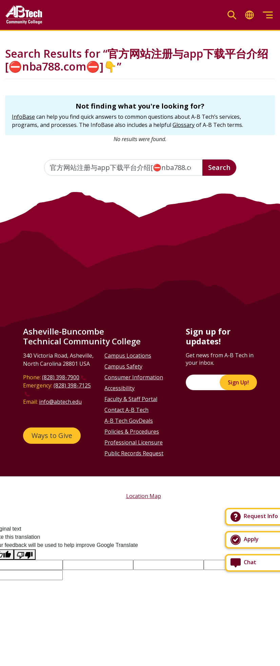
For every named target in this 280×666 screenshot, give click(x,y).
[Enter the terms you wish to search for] (123, 167)
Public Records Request (133, 453)
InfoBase (23, 116)
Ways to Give (52, 435)
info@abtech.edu (60, 401)
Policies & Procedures (131, 431)
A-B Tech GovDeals (128, 420)
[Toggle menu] (267, 15)
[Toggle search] (232, 15)
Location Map (143, 496)
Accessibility (119, 388)
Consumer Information (133, 377)
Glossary (184, 125)
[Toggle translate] (249, 15)
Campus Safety (123, 366)
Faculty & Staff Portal (130, 399)
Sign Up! (238, 382)
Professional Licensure (133, 442)
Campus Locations (127, 355)
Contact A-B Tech (126, 410)
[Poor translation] (25, 554)
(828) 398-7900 (60, 377)
